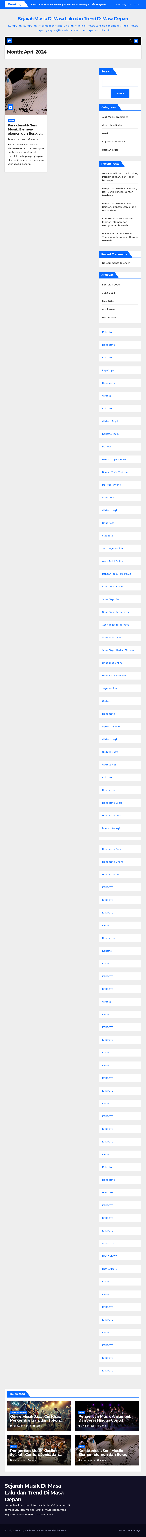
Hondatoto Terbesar (114, 675)
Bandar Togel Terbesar (115, 472)
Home (122, 1530)
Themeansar (62, 1530)
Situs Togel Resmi (112, 586)
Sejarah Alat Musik (113, 141)
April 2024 (108, 309)
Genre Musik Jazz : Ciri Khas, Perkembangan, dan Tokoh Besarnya (120, 177)
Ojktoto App (109, 764)
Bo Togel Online (111, 484)
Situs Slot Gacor (112, 637)
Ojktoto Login (110, 510)
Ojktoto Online (111, 726)
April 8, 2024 (18, 139)
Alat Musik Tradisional (115, 116)
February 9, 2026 (22, 1426)
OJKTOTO (108, 1243)
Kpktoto (107, 332)
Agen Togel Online (113, 561)
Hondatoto (108, 344)
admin (33, 139)
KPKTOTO (107, 887)
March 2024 (109, 317)
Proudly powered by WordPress (20, 1530)
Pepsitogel (108, 370)
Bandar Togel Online (114, 459)
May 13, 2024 (19, 1460)
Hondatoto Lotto (112, 802)
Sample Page (133, 1530)
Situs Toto (108, 522)
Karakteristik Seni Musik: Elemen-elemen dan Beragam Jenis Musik (26, 131)
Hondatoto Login (112, 815)
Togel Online (109, 688)
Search (106, 71)
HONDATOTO (109, 1192)
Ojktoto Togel (110, 421)
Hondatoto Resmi (112, 849)
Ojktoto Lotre (110, 751)
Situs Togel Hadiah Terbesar (118, 650)
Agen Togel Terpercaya (115, 624)
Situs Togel (108, 497)
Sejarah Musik (110, 149)
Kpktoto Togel (110, 433)
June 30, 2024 (88, 1426)
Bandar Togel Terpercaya (116, 573)
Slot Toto (107, 535)
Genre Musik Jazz (113, 125)
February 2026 (111, 284)
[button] (130, 40)
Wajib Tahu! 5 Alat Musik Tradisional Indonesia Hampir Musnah (120, 237)
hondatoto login (111, 828)
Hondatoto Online (113, 861)
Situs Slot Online (112, 662)
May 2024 (108, 301)
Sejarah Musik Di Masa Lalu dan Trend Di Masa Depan (73, 19)
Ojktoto (106, 395)
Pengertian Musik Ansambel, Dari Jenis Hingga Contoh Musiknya (119, 192)
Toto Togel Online (112, 548)
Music (11, 120)
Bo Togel (107, 446)
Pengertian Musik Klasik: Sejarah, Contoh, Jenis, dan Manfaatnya (119, 207)
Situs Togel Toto (111, 599)
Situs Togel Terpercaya (115, 611)
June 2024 (108, 292)
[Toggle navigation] (70, 40)
